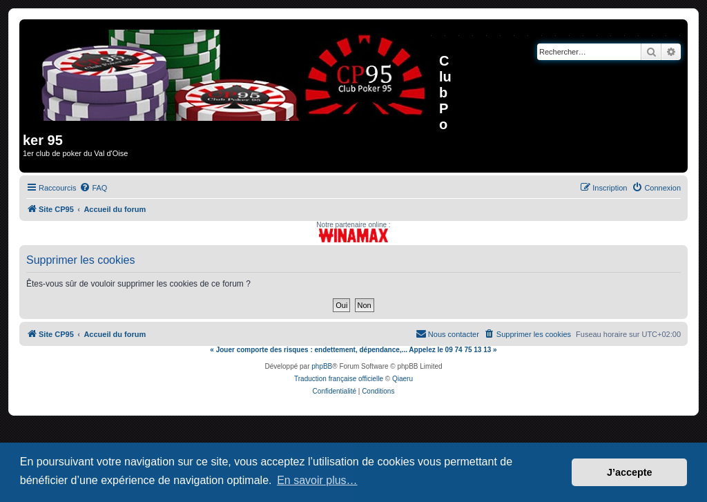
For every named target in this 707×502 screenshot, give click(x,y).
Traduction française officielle (338, 379)
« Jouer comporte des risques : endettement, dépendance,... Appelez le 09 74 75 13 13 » (353, 350)
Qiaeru (402, 379)
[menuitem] (93, 188)
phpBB (321, 366)
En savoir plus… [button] (317, 480)
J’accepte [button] (629, 472)
